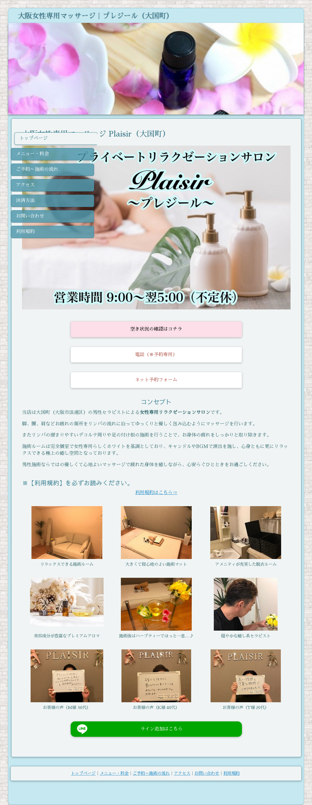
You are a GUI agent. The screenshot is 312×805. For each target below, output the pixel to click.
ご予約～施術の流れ (151, 765)
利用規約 (231, 765)
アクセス (182, 765)
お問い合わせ (206, 765)
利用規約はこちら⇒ (199, 473)
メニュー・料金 (114, 765)
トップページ (83, 765)
